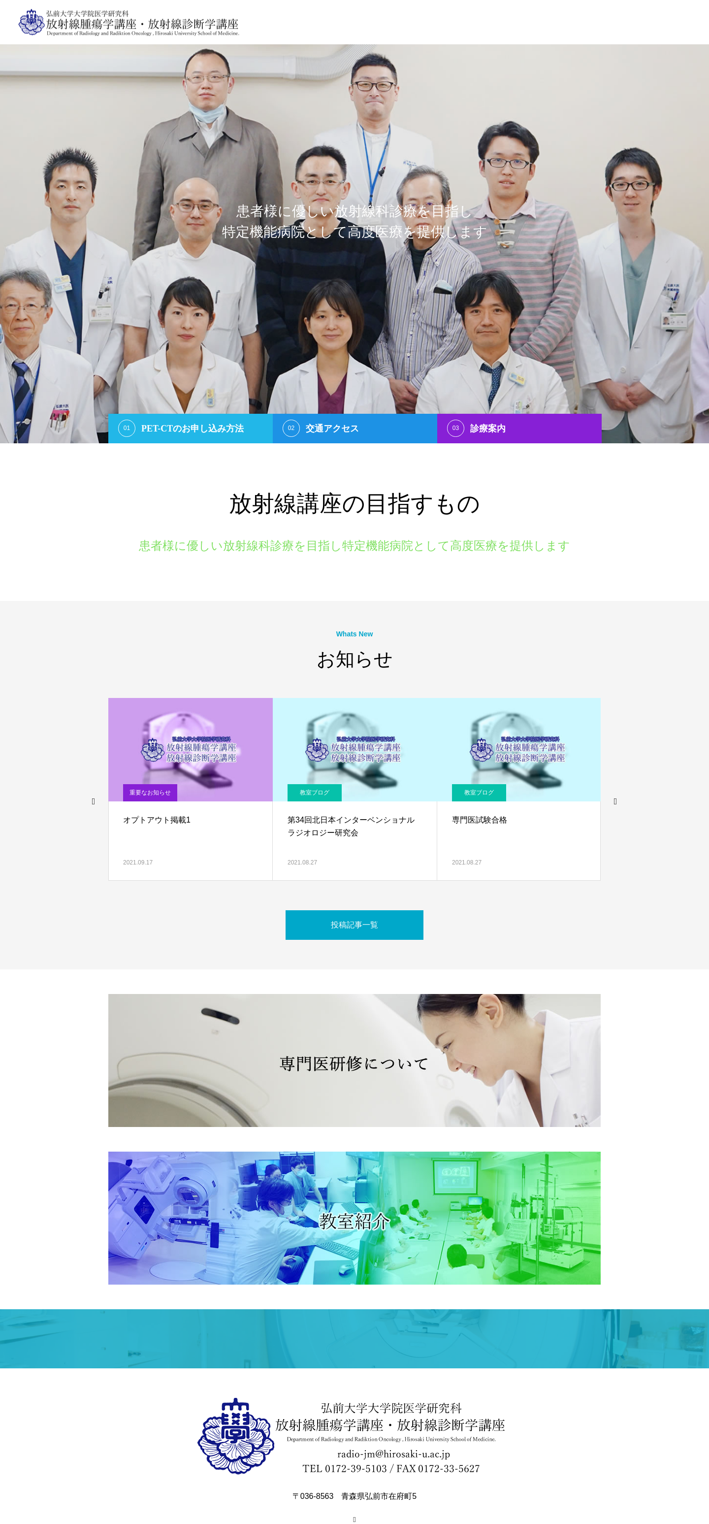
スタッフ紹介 (452, 22)
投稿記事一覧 (354, 925)
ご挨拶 (403, 22)
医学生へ (505, 22)
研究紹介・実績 (607, 22)
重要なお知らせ (150, 792)
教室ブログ (314, 792)
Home (365, 22)
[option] (354, 221)
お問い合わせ (670, 22)
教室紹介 (551, 22)
